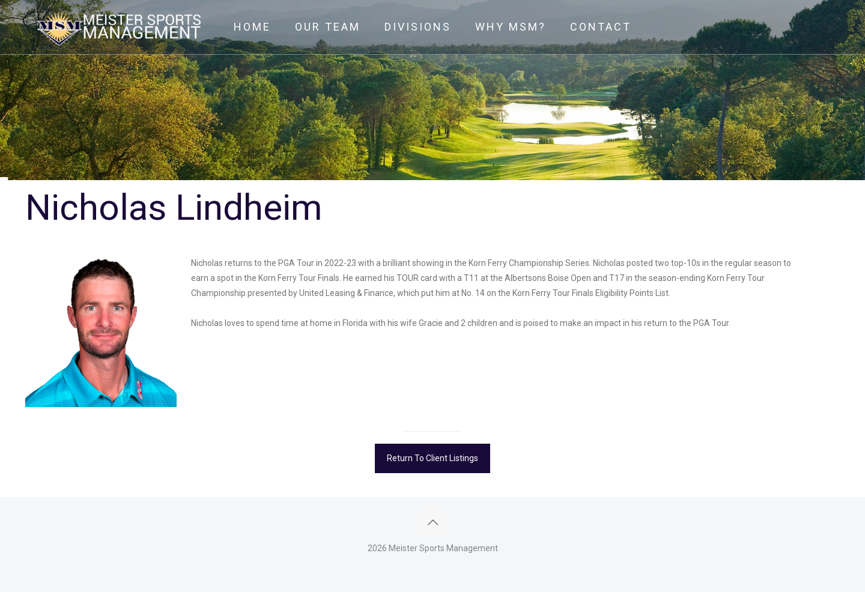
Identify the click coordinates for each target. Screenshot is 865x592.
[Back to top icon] (432, 522)
